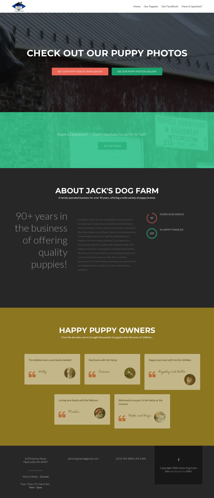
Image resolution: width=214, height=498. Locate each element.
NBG (189, 471)
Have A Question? (192, 6)
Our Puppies (151, 6)
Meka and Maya (143, 416)
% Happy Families (175, 229)
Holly (46, 372)
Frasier (107, 372)
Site (167, 471)
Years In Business (176, 214)
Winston (77, 412)
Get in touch (116, 145)
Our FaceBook (169, 6)
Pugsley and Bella (176, 372)
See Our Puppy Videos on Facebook (80, 71)
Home (136, 6)
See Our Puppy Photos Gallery (137, 71)
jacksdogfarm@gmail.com (83, 458)
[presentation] (156, 218)
